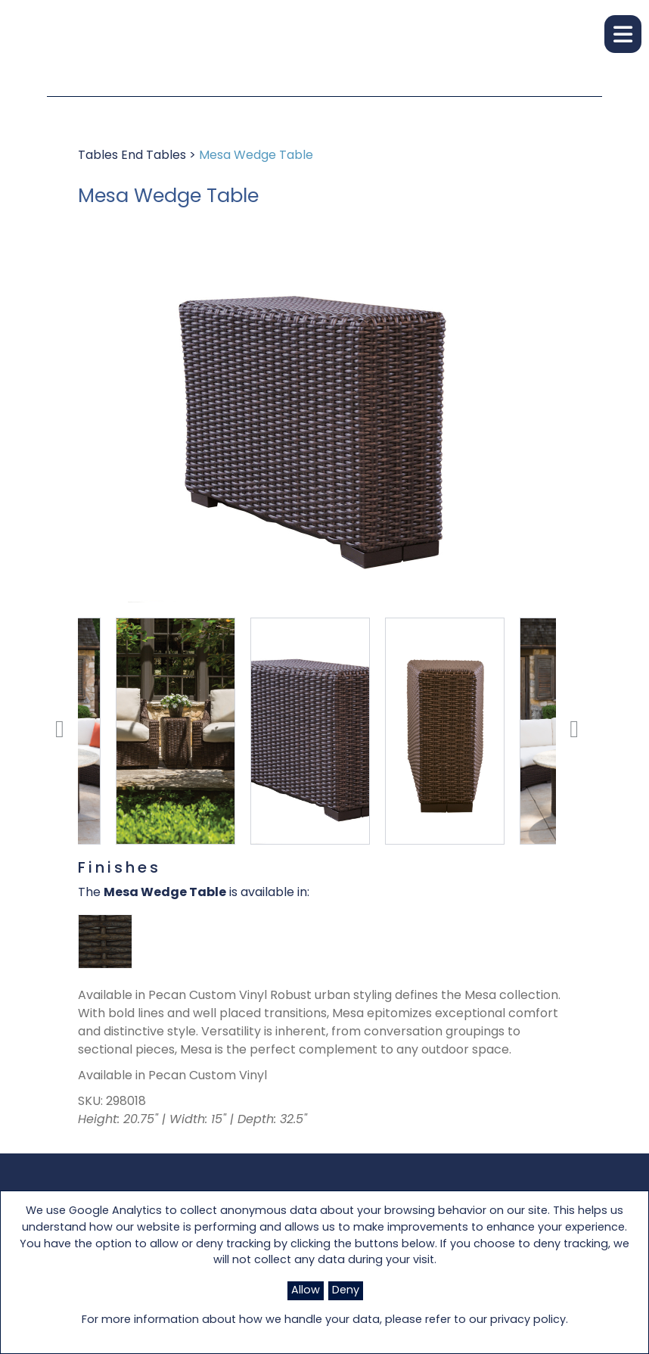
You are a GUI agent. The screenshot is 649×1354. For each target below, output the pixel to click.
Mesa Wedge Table (256, 156)
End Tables (155, 156)
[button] (622, 34)
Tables (99, 156)
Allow (305, 1290)
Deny (345, 1290)
